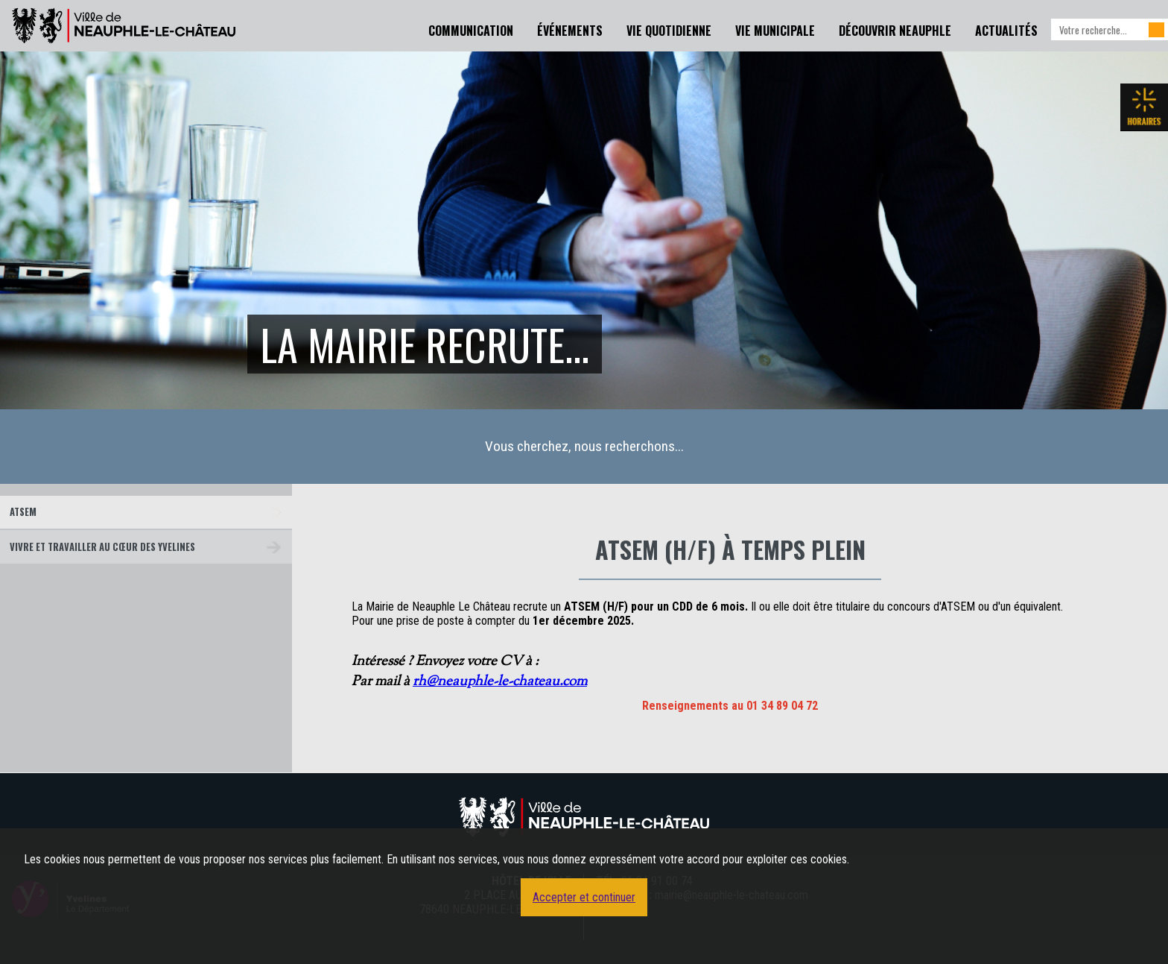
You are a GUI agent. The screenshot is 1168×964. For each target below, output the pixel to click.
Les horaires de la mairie (1144, 107)
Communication (470, 31)
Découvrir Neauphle (895, 31)
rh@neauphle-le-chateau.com (500, 682)
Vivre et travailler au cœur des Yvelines (102, 547)
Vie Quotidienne (668, 31)
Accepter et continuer (584, 897)
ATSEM (23, 512)
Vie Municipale (775, 31)
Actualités (1006, 31)
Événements (570, 31)
